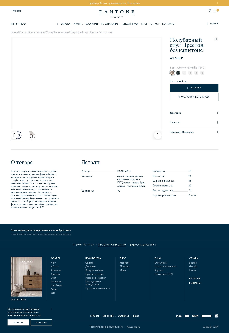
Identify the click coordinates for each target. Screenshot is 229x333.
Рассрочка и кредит (95, 277)
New (53, 262)
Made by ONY (210, 326)
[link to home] (116, 14)
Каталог (23, 32)
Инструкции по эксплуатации (93, 283)
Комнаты (55, 273)
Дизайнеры (56, 285)
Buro (136, 316)
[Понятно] (18, 322)
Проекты (124, 266)
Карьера (159, 270)
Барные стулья (61, 32)
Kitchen (94, 316)
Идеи (123, 270)
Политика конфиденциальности (106, 326)
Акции (54, 289)
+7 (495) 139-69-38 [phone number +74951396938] (83, 244)
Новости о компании (165, 266)
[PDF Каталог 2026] (26, 279)
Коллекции (56, 281)
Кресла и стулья (37, 32)
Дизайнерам (130, 24)
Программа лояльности (97, 288)
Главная (14, 32)
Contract (123, 316)
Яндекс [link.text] (192, 262)
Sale (53, 292)
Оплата (89, 262)
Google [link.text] (193, 266)
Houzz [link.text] (192, 270)
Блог (144, 24)
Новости (124, 262)
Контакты (168, 24)
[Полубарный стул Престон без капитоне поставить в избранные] (216, 39)
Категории (56, 270)
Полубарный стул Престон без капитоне (91, 32)
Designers (108, 316)
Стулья (49, 32)
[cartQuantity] (217, 11)
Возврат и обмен (94, 270)
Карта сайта (133, 326)
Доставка (90, 266)
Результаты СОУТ (164, 273)
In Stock (55, 266)
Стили (54, 277)
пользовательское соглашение (55, 234)
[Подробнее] (41, 322)
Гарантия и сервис (94, 273)
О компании (161, 262)
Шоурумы (92, 24)
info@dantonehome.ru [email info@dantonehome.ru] (112, 244)
